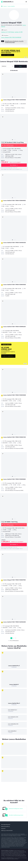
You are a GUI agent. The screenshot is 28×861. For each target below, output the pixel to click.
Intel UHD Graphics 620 (10, 294)
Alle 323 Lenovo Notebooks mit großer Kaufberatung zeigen (14, 42)
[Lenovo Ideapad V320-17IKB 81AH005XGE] (14, 85)
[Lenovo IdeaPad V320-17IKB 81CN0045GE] (14, 186)
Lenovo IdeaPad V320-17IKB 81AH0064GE (14, 622)
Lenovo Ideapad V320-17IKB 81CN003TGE (14, 580)
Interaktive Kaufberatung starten (12, 815)
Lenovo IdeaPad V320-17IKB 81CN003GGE (14, 395)
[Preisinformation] (8, 162)
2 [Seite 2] (13, 638)
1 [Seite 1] (11, 638)
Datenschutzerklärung (5, 826)
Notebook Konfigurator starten (12, 808)
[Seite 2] (15, 638)
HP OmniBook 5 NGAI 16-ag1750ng (14, 142)
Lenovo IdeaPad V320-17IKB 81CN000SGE (14, 479)
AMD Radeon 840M (9, 156)
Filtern (20, 66)
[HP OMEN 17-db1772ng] (14, 507)
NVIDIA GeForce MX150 (10, 589)
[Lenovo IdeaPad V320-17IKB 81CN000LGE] (14, 312)
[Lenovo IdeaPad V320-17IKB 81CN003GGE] (14, 381)
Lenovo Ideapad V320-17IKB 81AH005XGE (11, 37)
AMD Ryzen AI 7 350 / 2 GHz (11, 533)
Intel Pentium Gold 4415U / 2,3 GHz (12, 107)
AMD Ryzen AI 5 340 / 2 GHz (11, 154)
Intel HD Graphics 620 (10, 210)
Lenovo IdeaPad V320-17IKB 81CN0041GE (14, 437)
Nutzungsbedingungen (5, 824)
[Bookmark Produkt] (3, 74)
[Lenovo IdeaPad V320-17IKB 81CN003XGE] (14, 270)
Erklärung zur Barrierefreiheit (6, 830)
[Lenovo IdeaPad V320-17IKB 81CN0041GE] (14, 423)
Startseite (1, 6)
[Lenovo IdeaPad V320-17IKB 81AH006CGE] (14, 228)
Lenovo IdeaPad (11, 6)
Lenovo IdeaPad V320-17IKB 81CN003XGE (14, 284)
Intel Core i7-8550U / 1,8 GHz (11, 588)
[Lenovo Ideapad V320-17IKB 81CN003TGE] (14, 565)
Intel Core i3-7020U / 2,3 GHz (11, 208)
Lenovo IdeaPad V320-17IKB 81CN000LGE (14, 326)
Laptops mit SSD (19, 32)
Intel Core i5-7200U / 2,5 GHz (11, 250)
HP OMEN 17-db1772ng (11, 521)
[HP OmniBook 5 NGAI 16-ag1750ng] (14, 128)
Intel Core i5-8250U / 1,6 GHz (11, 292)
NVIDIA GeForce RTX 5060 (11, 535)
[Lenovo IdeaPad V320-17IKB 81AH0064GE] (14, 607)
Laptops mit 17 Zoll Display (7, 32)
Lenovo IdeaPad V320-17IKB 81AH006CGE (14, 242)
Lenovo (5, 6)
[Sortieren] (7, 66)
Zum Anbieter (11, 145)
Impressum (3, 828)
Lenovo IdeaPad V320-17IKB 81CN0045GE (14, 200)
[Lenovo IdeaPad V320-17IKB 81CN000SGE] (14, 465)
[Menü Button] (26, 2)
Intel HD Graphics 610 (10, 109)
